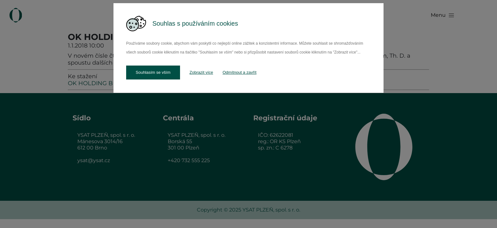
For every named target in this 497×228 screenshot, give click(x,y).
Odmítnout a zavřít (239, 72)
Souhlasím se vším (153, 72)
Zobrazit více (201, 72)
